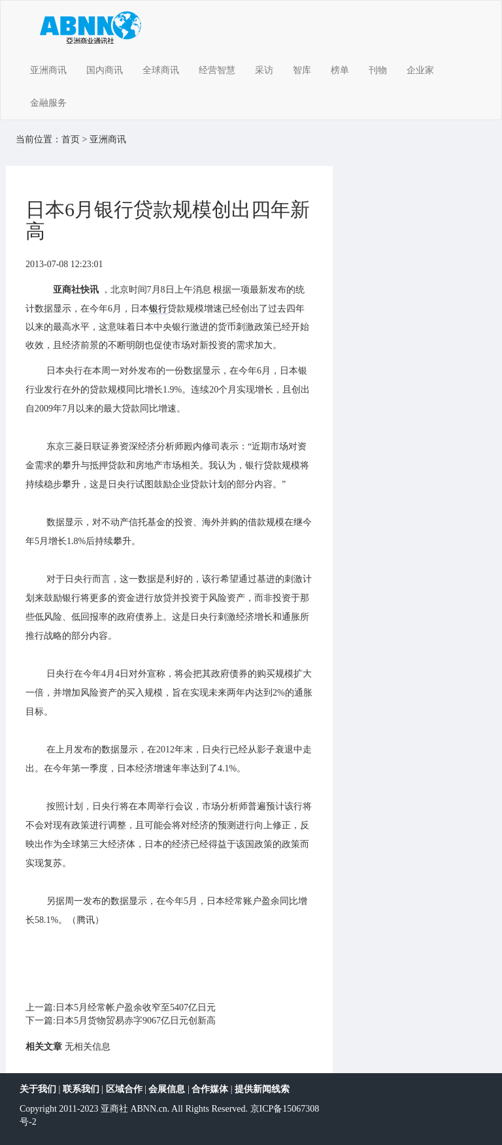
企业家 (420, 70)
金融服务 (48, 103)
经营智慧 (217, 70)
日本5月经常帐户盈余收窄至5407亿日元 (136, 1007)
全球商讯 (160, 70)
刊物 (378, 70)
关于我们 (38, 1089)
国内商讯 (104, 70)
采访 (264, 70)
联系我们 (81, 1089)
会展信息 (166, 1089)
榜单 (340, 70)
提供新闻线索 (262, 1089)
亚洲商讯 (48, 70)
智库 (302, 70)
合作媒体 (210, 1089)
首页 (70, 139)
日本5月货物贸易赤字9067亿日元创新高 (136, 1020)
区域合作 (124, 1089)
